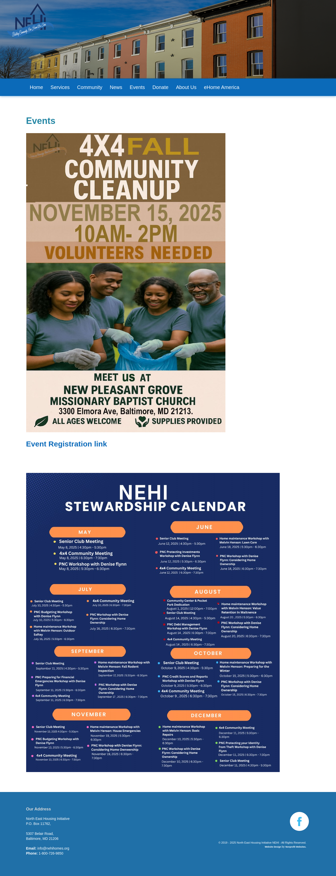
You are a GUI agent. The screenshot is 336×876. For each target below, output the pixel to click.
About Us (186, 87)
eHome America (221, 87)
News (116, 87)
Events (137, 87)
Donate (160, 87)
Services (60, 87)
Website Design (273, 847)
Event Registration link (66, 444)
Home (36, 87)
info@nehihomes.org (53, 848)
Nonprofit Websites (295, 847)
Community (89, 87)
